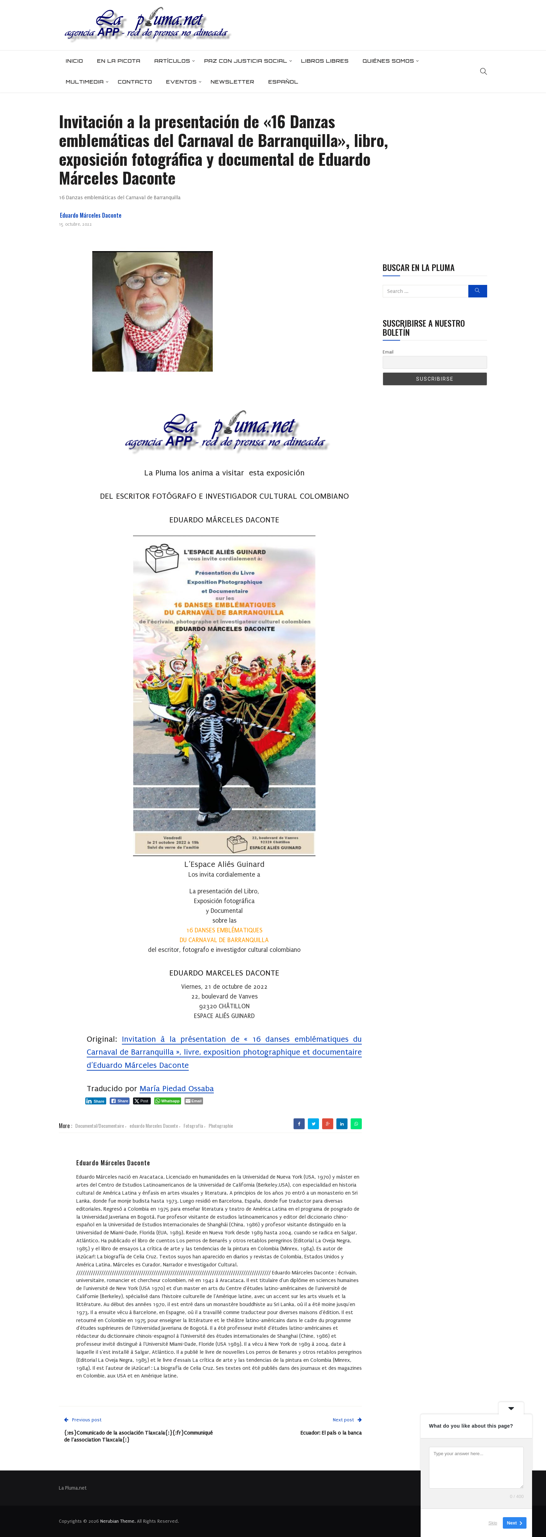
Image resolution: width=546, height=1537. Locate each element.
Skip (493, 1523)
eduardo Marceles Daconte (154, 1125)
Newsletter (233, 82)
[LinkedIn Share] (95, 1100)
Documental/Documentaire (99, 1125)
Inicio (74, 61)
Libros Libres (325, 61)
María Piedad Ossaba (177, 1088)
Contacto (135, 82)
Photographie (221, 1125)
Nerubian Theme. (118, 1521)
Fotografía (193, 1125)
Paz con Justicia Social (245, 61)
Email (388, 352)
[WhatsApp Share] (167, 1100)
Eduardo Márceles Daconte (91, 215)
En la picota (119, 61)
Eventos (181, 82)
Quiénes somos (388, 61)
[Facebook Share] (120, 1100)
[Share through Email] (194, 1100)
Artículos (172, 61)
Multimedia (85, 82)
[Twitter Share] (142, 1100)
